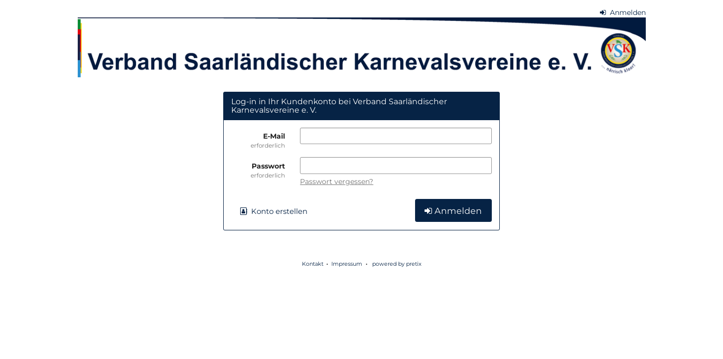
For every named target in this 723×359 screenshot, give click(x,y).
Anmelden (623, 12)
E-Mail (258, 141)
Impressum (346, 263)
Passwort (258, 171)
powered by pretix (397, 263)
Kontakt (312, 263)
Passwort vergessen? (336, 181)
